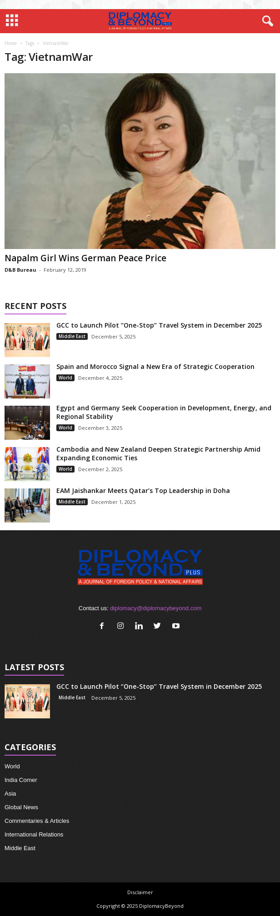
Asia (10, 793)
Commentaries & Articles (37, 820)
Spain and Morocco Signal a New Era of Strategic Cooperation (155, 366)
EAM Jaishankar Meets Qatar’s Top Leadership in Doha (143, 490)
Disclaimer (140, 892)
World (65, 377)
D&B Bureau (20, 269)
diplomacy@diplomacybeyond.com (155, 608)
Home (11, 43)
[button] (266, 21)
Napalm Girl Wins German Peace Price (85, 258)
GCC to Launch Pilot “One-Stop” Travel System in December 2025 (159, 325)
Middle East (72, 336)
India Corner (21, 780)
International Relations (34, 834)
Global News (21, 807)
